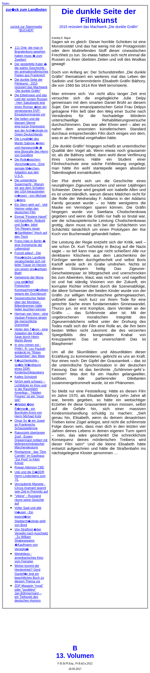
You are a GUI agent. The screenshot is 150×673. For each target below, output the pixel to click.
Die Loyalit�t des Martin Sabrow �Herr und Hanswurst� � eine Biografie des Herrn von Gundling (31, 147)
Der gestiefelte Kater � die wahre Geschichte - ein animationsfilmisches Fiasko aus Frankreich (31, 69)
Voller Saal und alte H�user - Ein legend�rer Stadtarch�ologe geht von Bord (30, 516)
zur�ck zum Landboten (26, 10)
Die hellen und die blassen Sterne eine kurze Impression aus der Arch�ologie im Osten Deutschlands (31, 126)
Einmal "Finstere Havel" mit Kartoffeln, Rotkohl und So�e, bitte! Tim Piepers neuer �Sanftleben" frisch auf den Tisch (31, 227)
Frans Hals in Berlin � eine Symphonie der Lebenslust (30, 244)
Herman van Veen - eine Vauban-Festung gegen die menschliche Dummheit (31, 319)
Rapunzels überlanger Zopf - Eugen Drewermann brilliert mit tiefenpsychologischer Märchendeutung (31, 440)
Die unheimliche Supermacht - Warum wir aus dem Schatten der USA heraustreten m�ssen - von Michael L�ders (30, 190)
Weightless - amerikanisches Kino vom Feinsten (29, 557)
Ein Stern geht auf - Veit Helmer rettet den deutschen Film (31, 208)
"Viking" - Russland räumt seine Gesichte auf (29, 499)
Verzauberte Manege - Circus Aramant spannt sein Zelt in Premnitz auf (31, 487)
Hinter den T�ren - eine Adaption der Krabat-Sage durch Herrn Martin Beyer (31, 335)
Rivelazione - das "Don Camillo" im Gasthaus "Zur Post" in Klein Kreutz (30, 457)
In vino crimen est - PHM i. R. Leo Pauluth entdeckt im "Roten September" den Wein (30, 350)
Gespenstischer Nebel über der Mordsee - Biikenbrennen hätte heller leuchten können (30, 303)
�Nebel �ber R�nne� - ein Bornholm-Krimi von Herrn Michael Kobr (28, 410)
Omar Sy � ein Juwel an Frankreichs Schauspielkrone (30, 424)
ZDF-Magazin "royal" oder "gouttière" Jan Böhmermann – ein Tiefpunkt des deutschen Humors (29, 593)
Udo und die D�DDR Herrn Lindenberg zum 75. (30, 475)
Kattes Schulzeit (26, 377)
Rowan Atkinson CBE (29, 467)
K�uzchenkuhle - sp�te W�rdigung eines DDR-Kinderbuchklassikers (29, 366)
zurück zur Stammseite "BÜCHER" (26, 28)
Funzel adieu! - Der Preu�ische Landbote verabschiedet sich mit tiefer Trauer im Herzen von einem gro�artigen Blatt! (31, 263)
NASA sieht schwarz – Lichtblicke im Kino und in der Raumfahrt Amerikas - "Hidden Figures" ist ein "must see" (30, 391)
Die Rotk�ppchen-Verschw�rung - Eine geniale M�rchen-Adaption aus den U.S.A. (30, 168)
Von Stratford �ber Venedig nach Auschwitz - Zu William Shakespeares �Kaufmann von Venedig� (31, 539)
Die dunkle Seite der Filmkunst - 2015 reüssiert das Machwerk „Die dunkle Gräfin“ (31, 85)
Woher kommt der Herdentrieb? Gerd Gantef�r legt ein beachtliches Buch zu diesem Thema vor (29, 573)
